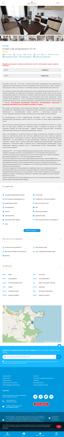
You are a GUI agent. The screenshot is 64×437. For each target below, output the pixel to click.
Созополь (5, 46)
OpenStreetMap (53, 341)
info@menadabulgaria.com (14, 406)
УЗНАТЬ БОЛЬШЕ (32, 230)
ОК (59, 426)
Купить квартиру (41, 404)
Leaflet (46, 341)
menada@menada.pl (12, 407)
